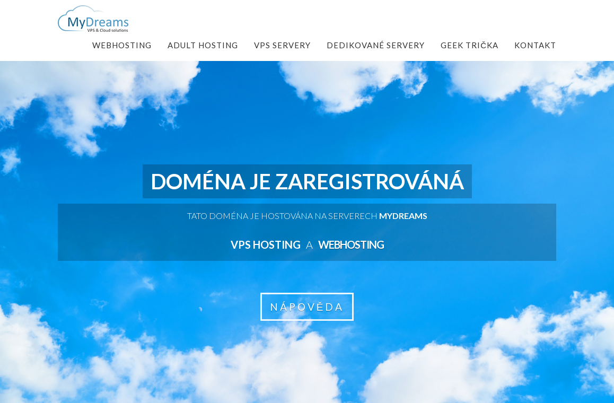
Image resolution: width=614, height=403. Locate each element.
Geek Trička (469, 45)
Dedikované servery (376, 45)
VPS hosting (266, 244)
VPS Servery (282, 45)
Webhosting (122, 45)
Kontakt (535, 45)
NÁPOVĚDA (307, 307)
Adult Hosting (203, 45)
